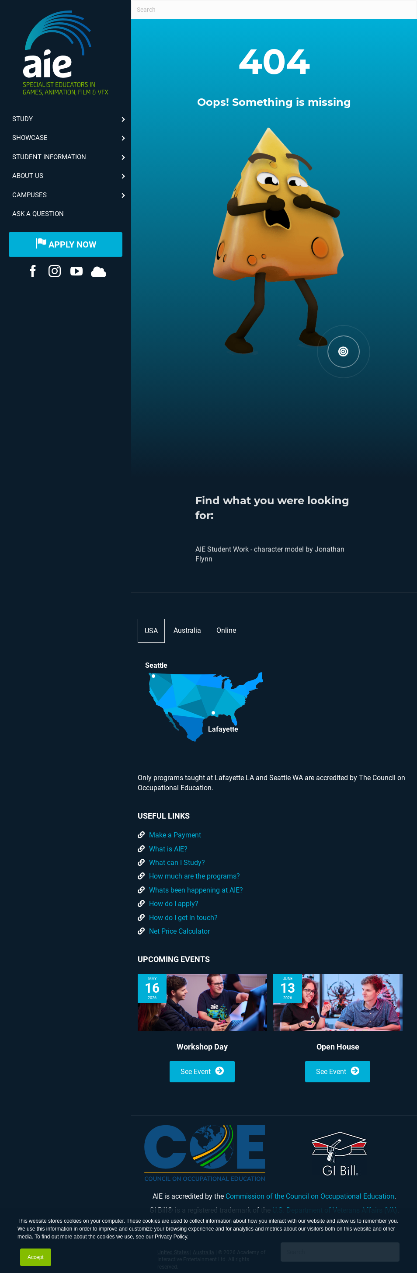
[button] (343, 352)
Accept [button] (36, 1257)
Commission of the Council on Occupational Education (310, 1196)
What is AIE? (168, 849)
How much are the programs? (194, 876)
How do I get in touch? (183, 918)
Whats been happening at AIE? (196, 890)
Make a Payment (175, 835)
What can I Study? (177, 862)
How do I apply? (173, 904)
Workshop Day (202, 1046)
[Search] (274, 9)
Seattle (156, 665)
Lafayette (223, 728)
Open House (337, 1046)
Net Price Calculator (179, 931)
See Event (202, 1071)
